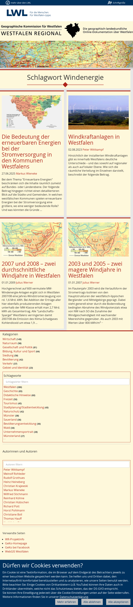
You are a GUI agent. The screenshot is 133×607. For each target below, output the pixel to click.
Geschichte (11, 391)
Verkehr (8, 363)
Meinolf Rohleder (14, 474)
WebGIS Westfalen (17, 551)
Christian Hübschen (16, 502)
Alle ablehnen (92, 602)
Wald (7, 428)
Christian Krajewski (16, 486)
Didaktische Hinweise (17, 395)
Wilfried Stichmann (16, 494)
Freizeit (8, 399)
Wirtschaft (9, 339)
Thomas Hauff (13, 518)
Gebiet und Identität (15, 367)
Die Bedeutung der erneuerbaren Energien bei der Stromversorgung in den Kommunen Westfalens (31, 151)
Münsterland (12, 436)
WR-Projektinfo (14, 539)
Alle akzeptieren (118, 602)
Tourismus (10, 403)
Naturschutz (11, 411)
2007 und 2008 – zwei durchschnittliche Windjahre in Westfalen (31, 269)
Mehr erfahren (66, 602)
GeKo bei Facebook (17, 547)
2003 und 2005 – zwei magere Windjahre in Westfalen (95, 269)
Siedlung (8, 355)
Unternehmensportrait (18, 432)
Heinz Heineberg (14, 482)
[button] (10, 54)
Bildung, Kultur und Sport (19, 351)
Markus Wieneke (26, 173)
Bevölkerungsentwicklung (20, 423)
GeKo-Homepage (16, 543)
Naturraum (10, 343)
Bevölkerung (11, 359)
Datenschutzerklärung (74, 597)
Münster (9, 415)
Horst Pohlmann (14, 510)
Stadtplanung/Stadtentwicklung (24, 407)
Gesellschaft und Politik (17, 347)
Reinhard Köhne (14, 498)
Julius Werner (24, 282)
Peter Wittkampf (93, 149)
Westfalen (10, 387)
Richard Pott (12, 506)
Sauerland (10, 419)
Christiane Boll (13, 514)
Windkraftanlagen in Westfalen (94, 139)
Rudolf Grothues (14, 478)
